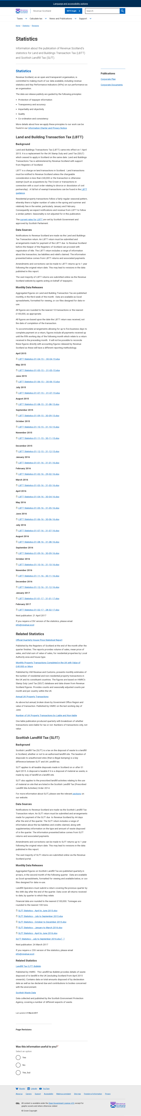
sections (76, 793)
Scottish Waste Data (26, 992)
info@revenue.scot (25, 625)
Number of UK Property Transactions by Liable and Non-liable (46, 715)
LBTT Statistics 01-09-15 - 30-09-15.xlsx (38, 415)
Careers (29, 1094)
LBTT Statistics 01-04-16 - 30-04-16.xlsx (38, 496)
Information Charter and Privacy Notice (47, 128)
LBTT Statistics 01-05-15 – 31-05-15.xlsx (39, 370)
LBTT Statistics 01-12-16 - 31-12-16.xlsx (38, 587)
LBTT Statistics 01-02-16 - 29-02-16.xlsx (38, 474)
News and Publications (60, 18)
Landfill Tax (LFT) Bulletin (28, 966)
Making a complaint (63, 1094)
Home (18, 26)
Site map (77, 1094)
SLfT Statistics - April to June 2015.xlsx (37, 910)
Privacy (108, 1094)
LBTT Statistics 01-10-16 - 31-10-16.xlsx (38, 564)
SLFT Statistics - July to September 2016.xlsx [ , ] (40, 939)
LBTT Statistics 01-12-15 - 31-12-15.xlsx (38, 451)
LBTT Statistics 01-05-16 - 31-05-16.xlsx (38, 508)
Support (83, 18)
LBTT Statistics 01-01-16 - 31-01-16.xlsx (38, 462)
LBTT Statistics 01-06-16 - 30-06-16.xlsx (38, 519)
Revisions (35, 26)
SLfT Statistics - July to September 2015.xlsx (40, 916)
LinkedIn (34, 1089)
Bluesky (22, 1089)
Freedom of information (93, 1094)
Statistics (26, 26)
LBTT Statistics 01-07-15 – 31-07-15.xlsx (39, 393)
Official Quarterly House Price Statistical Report (39, 640)
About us (19, 1094)
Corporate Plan (108, 79)
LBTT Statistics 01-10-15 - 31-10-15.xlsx (38, 427)
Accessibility (48, 1094)
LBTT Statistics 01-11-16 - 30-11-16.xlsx (38, 576)
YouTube (46, 1089)
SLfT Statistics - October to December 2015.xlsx (42, 922)
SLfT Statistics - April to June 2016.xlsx (37, 933)
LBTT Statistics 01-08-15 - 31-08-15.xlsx (38, 404)
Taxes (20, 18)
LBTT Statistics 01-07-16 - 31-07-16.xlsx (38, 530)
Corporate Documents (112, 84)
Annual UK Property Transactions (32, 696)
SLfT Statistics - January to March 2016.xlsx (40, 927)
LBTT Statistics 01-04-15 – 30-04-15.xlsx (39, 359)
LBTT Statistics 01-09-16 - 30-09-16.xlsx (38, 553)
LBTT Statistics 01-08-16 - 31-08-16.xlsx (38, 542)
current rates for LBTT (31, 219)
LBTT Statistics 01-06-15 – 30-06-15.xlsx (39, 381)
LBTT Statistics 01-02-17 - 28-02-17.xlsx (38, 610)
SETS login (74, 11)
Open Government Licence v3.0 (61, 1103)
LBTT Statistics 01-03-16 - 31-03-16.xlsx (38, 485)
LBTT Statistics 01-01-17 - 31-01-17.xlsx (38, 598)
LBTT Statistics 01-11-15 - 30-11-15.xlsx (38, 438)
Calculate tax (36, 18)
